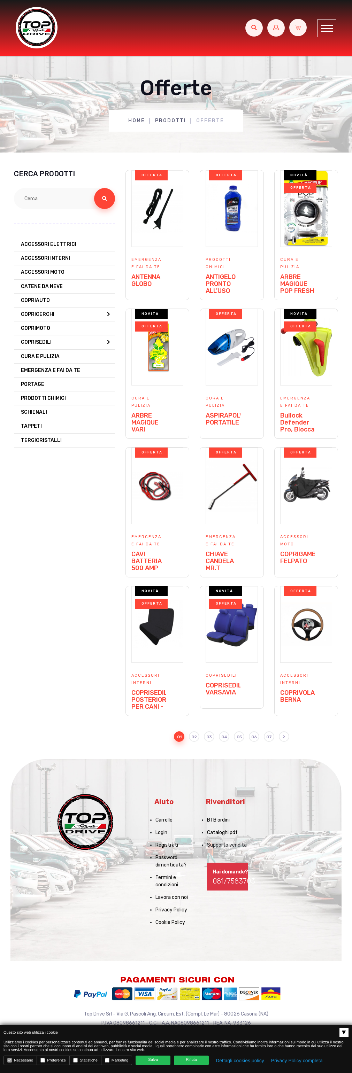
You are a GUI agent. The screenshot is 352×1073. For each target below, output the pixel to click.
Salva (153, 1060)
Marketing (116, 1060)
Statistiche (85, 1060)
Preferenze (53, 1060)
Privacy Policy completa (297, 1060)
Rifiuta (191, 1060)
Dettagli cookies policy (240, 1060)
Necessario (20, 1060)
